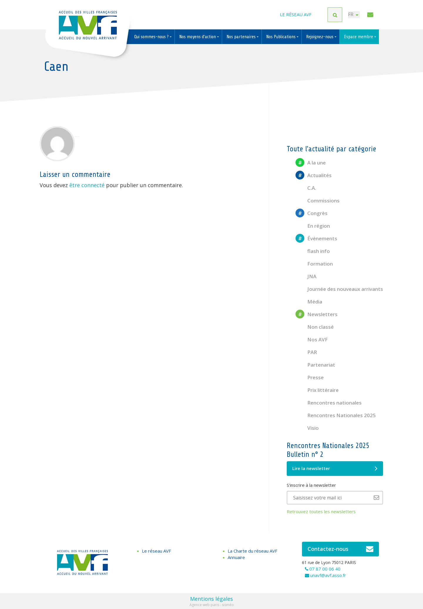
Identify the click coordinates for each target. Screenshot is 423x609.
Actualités (314, 175)
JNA (306, 276)
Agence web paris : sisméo (211, 604)
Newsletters (317, 314)
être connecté (87, 185)
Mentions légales (211, 598)
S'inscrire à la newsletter (311, 485)
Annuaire (236, 557)
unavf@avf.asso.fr (328, 575)
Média (309, 301)
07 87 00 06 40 (324, 569)
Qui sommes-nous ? (152, 36)
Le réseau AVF (295, 15)
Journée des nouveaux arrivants (339, 289)
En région (313, 225)
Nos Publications (281, 36)
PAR (306, 352)
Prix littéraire (317, 390)
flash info (313, 251)
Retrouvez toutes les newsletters (321, 511)
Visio (307, 428)
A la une (311, 162)
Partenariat (315, 364)
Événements (316, 238)
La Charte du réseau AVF (252, 551)
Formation (314, 263)
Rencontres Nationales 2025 (336, 415)
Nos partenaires (241, 36)
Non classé (315, 326)
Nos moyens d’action (198, 36)
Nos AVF (312, 339)
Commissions (318, 200)
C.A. (306, 187)
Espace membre (359, 36)
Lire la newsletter (334, 469)
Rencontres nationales (329, 402)
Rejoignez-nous (320, 36)
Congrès (312, 213)
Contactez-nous (341, 549)
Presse (310, 377)
